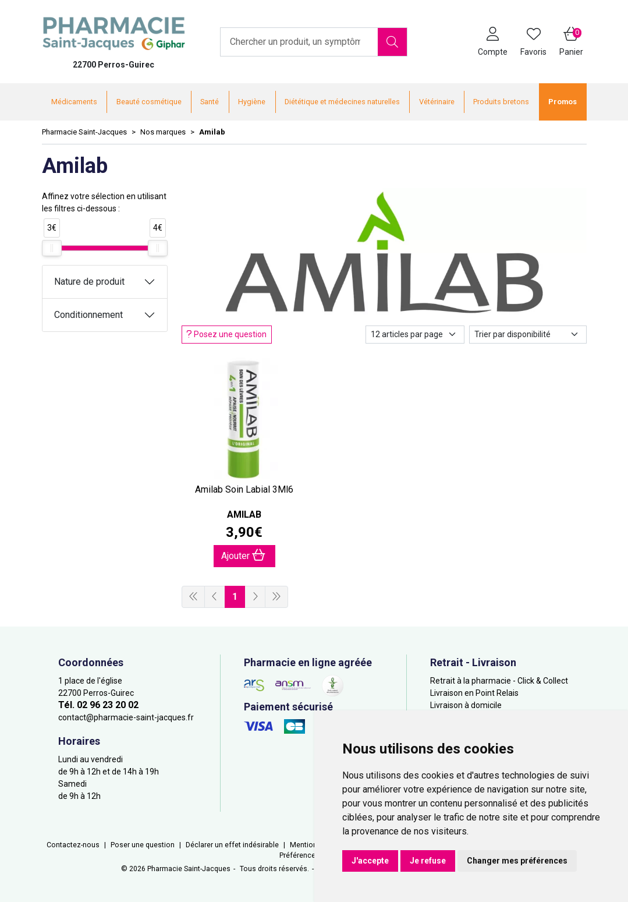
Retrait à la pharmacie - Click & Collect (499, 680)
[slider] (52, 248)
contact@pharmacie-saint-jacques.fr (126, 717)
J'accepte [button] (370, 860)
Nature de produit (89, 281)
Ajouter (243, 555)
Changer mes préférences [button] (517, 860)
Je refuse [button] (428, 860)
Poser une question (143, 845)
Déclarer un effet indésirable (232, 845)
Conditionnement (88, 314)
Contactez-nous (73, 845)
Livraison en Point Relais (474, 693)
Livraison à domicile (466, 705)
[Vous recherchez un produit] (299, 42)
